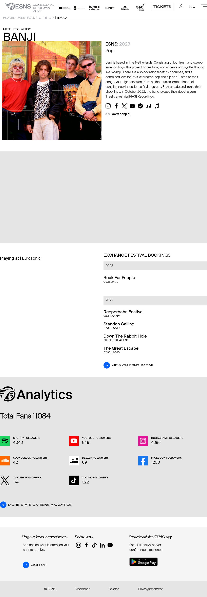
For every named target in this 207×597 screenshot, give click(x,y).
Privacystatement (150, 589)
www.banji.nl (121, 114)
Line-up (46, 17)
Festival (26, 17)
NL (192, 6)
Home (9, 17)
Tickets (162, 7)
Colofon (114, 589)
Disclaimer (82, 589)
